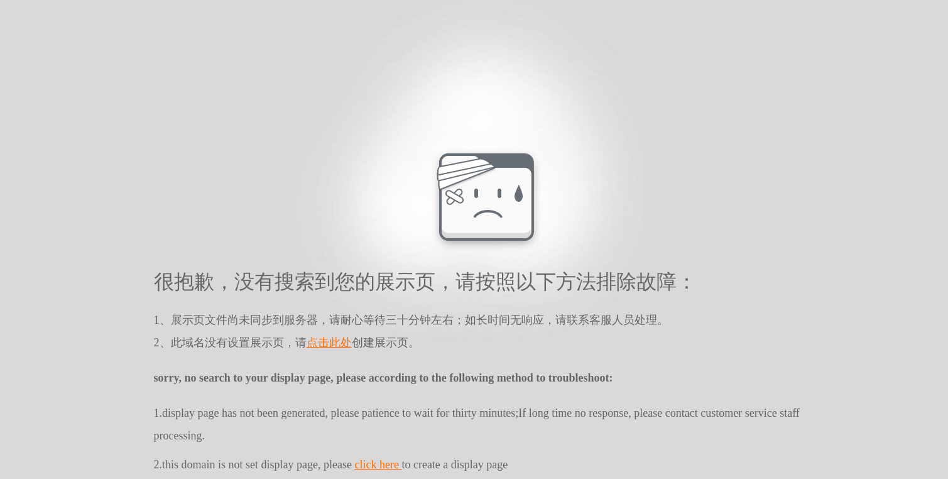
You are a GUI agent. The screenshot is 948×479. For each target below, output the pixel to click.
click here (377, 464)
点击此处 (329, 342)
